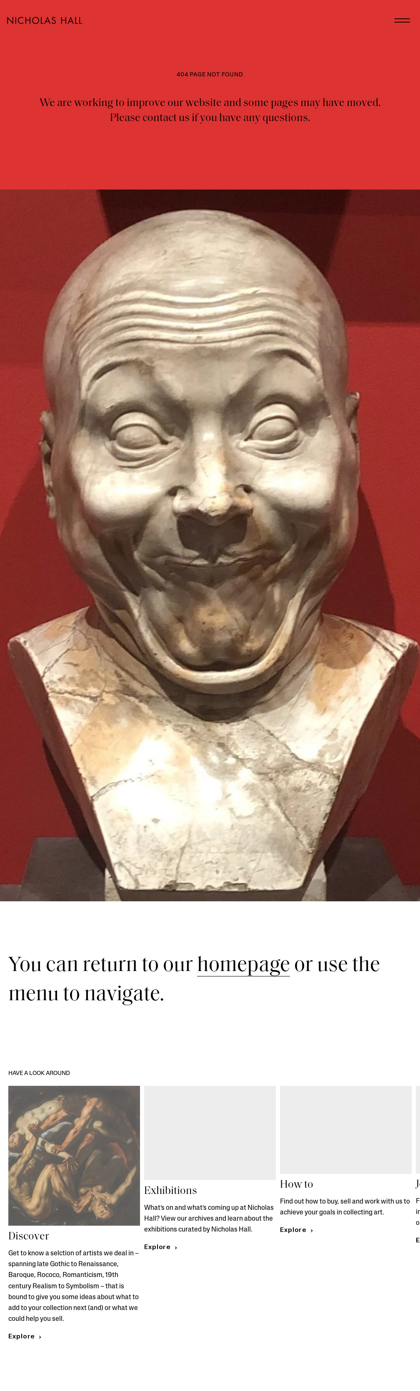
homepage (243, 965)
